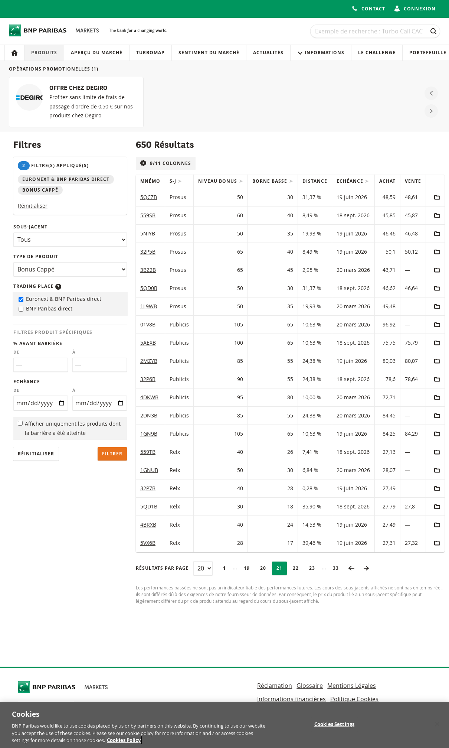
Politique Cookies (354, 699)
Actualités (268, 52)
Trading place (37, 286)
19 (249, 568)
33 (338, 568)
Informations (320, 52)
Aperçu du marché (96, 52)
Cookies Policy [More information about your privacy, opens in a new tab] (124, 741)
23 (314, 568)
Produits (44, 52)
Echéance (26, 381)
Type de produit (35, 256)
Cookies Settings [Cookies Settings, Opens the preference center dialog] (334, 725)
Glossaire (309, 686)
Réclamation (274, 686)
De (16, 352)
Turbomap (150, 52)
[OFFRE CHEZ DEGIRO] (76, 102)
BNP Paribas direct (45, 308)
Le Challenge (377, 52)
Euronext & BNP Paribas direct (60, 298)
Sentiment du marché (208, 52)
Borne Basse (270, 181)
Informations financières (291, 699)
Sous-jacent (30, 227)
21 (281, 568)
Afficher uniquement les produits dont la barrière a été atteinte (69, 428)
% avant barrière (37, 343)
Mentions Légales (351, 686)
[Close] (437, 725)
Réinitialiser (32, 205)
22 (298, 568)
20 (265, 568)
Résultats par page (162, 568)
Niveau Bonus (218, 181)
